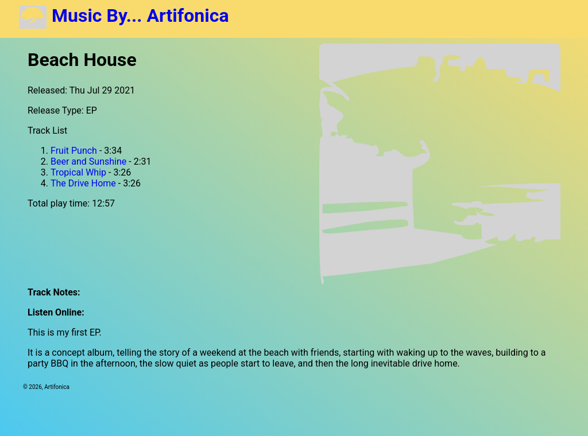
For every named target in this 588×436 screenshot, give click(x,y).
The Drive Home (83, 183)
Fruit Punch (74, 150)
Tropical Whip (78, 172)
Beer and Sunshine (88, 161)
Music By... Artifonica (123, 15)
